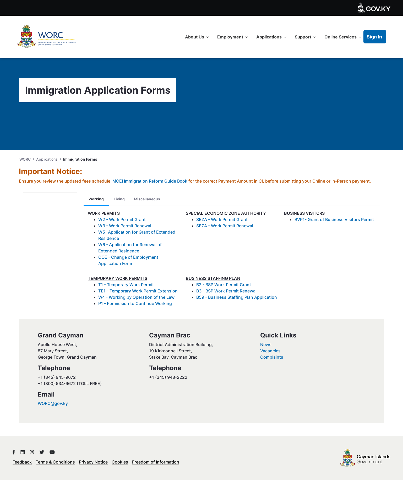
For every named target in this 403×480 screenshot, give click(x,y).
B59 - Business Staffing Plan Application (236, 297)
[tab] (96, 199)
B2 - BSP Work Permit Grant (223, 284)
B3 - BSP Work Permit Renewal (226, 290)
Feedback (22, 462)
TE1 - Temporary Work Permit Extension (138, 290)
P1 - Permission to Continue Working (135, 303)
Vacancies (270, 350)
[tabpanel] (232, 260)
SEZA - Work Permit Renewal (224, 225)
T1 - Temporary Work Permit (126, 284)
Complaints (271, 357)
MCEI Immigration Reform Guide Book (149, 181)
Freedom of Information (155, 462)
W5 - (103, 232)
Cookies (120, 462)
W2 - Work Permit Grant (122, 219)
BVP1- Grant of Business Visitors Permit (334, 219)
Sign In (374, 36)
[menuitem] (197, 37)
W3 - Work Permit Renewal (124, 225)
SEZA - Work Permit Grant (222, 219)
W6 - (103, 244)
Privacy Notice (93, 462)
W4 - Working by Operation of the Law (136, 297)
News (265, 344)
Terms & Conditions (55, 462)
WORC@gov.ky (53, 403)
